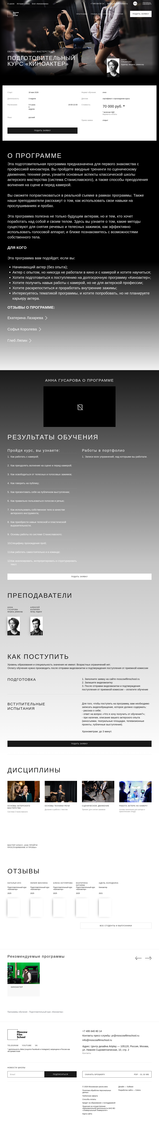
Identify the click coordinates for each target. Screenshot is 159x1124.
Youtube (26, 1045)
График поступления (101, 14)
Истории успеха (23, 4)
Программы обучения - (18, 1012)
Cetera (138, 1090)
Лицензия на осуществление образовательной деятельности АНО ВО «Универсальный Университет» (98, 1108)
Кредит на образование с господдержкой (98, 1103)
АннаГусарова (12, 608)
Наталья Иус (14, 883)
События (119, 14)
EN (135, 4)
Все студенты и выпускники (116, 926)
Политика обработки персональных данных (96, 1091)
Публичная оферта (90, 1096)
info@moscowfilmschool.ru (117, 4)
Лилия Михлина (39, 883)
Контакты (86, 1053)
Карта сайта (87, 1114)
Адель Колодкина (109, 883)
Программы (81, 14)
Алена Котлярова (63, 883)
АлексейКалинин (35, 608)
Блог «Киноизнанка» (40, 4)
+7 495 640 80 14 (97, 4)
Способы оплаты (89, 1099)
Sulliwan (130, 1087)
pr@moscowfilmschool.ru (125, 1035)
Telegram (12, 1045)
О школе (10, 4)
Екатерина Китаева (82, 884)
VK (36, 1045)
